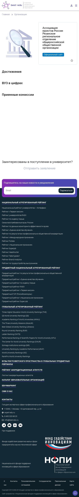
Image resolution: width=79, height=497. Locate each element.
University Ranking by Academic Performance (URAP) (23, 349)
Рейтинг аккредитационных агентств (22, 370)
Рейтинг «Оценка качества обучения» (17, 230)
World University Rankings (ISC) (14, 353)
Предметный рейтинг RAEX (13, 287)
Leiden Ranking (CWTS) (11, 334)
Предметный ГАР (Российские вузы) (17, 294)
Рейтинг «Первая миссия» (12, 212)
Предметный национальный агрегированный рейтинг (31, 268)
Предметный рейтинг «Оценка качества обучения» (23, 279)
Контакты (13, 481)
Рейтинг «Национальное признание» (17, 245)
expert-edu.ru (9, 412)
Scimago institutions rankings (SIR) (16, 345)
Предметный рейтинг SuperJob (15, 301)
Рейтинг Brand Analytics (12, 260)
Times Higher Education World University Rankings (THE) (24, 312)
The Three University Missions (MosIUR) (17, 323)
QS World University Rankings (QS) (15, 316)
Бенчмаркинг (9, 385)
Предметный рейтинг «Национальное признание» (22, 298)
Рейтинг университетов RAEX (14, 215)
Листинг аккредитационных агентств (17, 375)
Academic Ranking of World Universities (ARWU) (21, 319)
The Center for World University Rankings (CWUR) (21, 342)
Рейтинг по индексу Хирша (13, 219)
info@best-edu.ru (11, 420)
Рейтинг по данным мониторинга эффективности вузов (25, 226)
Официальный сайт (53, 54)
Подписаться (66, 190)
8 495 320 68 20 (10, 416)
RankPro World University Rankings (16, 356)
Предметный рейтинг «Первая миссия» (18, 290)
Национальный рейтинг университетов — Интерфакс (24, 208)
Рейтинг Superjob (9, 248)
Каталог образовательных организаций (23, 380)
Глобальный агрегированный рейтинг (22, 307)
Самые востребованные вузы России (17, 223)
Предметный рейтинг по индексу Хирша (18, 283)
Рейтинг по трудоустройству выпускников (19, 263)
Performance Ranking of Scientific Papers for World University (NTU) (29, 338)
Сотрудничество (45, 481)
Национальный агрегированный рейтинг (24, 202)
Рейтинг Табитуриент (11, 256)
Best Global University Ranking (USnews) (18, 327)
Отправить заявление (39, 168)
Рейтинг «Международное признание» (18, 237)
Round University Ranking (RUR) (14, 331)
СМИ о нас (7, 391)
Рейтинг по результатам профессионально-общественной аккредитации (32, 234)
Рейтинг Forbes (8, 241)
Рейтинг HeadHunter (10, 252)
